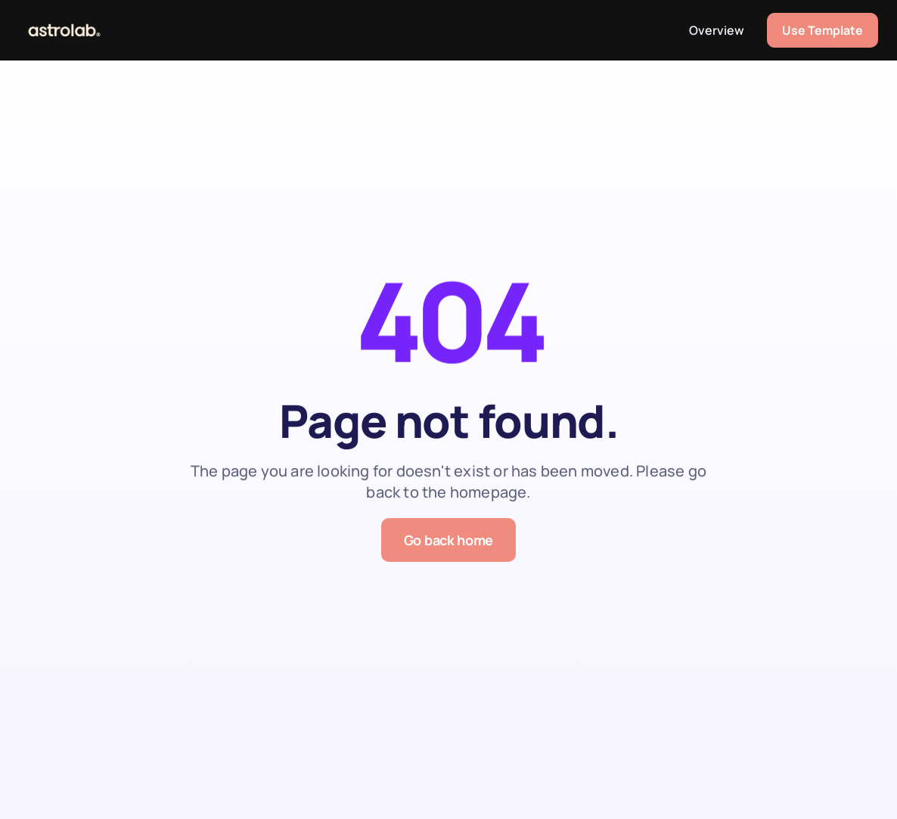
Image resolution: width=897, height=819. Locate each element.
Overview (716, 30)
